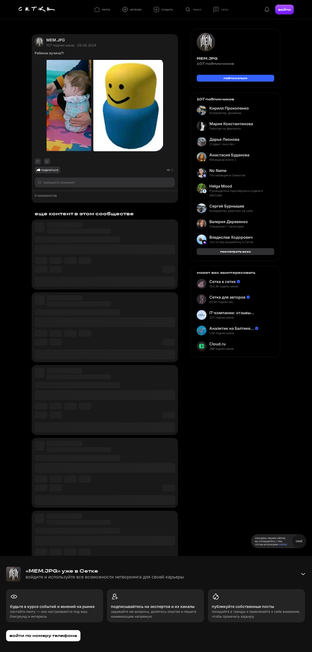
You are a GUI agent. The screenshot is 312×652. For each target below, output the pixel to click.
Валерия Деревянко (228, 221)
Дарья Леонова (224, 139)
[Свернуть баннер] (303, 574)
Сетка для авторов (227, 297)
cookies (283, 544)
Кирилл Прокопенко (229, 108)
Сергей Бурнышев (226, 206)
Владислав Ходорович (231, 237)
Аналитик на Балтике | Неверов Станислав (231, 328)
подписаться (235, 78)
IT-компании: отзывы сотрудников (230, 312)
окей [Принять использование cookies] (299, 541)
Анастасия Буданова (229, 154)
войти (284, 9)
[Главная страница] (36, 9)
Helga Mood (220, 186)
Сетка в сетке (222, 281)
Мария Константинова (231, 123)
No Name (217, 170)
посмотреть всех (235, 251)
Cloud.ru (217, 343)
